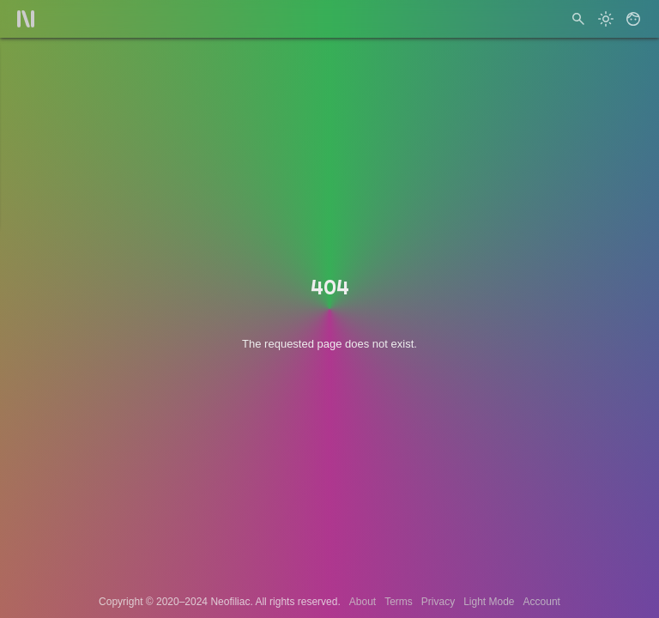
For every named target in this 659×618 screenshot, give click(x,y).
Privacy (438, 602)
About (362, 602)
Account (541, 602)
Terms (398, 602)
